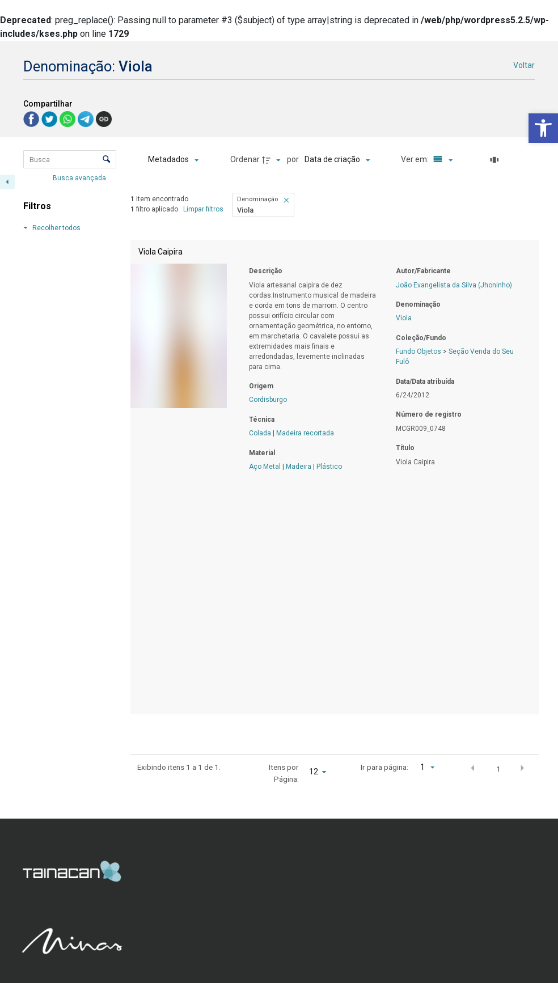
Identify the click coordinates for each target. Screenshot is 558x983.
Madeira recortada (305, 433)
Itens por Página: (284, 772)
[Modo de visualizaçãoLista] (441, 159)
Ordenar (245, 159)
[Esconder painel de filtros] (7, 182)
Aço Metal (265, 467)
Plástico (329, 467)
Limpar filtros (203, 209)
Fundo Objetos (418, 351)
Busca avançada (80, 177)
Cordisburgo (268, 400)
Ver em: (415, 159)
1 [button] (498, 768)
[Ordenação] (337, 159)
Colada (260, 433)
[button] (543, 128)
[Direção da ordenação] (273, 159)
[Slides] (496, 159)
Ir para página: (384, 767)
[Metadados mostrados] (173, 159)
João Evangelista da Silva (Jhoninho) (454, 285)
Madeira (298, 467)
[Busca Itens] (69, 159)
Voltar (524, 65)
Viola (404, 318)
